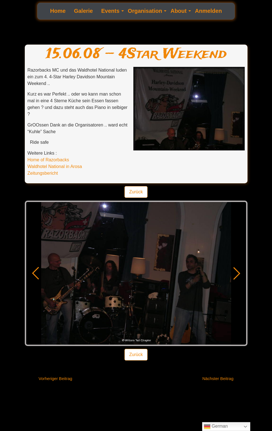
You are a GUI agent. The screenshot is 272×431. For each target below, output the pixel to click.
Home (58, 11)
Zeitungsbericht (43, 173)
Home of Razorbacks (48, 159)
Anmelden (208, 11)
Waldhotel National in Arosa (55, 166)
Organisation (145, 11)
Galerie (83, 11)
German (216, 426)
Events (111, 11)
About (179, 11)
